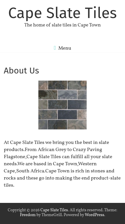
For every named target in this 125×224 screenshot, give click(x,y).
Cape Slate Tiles (62, 13)
